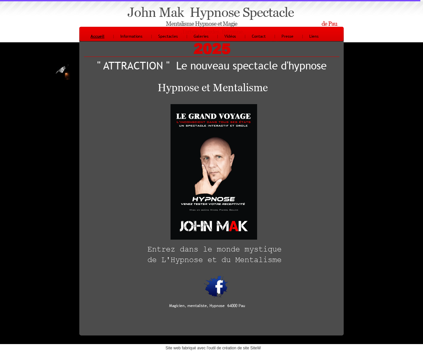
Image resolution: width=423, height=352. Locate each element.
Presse (287, 36)
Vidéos (230, 36)
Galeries (201, 36)
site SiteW (252, 348)
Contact (259, 36)
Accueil (97, 36)
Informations (131, 36)
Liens (314, 36)
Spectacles (168, 36)
